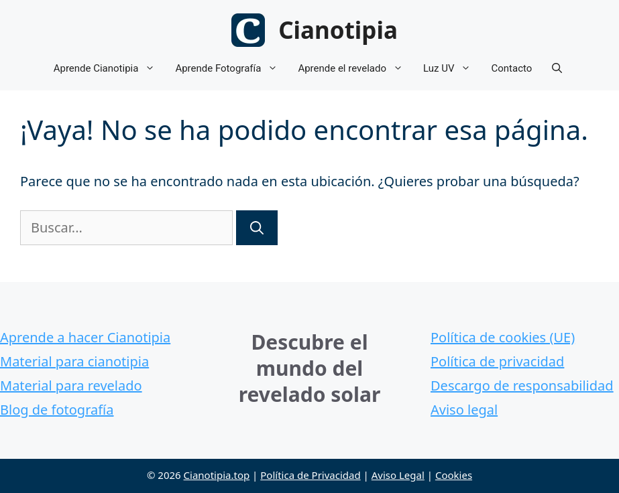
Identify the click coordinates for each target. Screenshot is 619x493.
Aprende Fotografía (231, 68)
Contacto (511, 68)
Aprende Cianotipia (110, 68)
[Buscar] (257, 227)
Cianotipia (338, 30)
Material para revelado (71, 385)
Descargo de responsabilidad (522, 385)
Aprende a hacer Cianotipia (85, 337)
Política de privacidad (497, 361)
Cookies (453, 475)
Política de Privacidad (310, 475)
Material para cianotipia (74, 361)
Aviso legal (464, 410)
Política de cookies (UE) (503, 337)
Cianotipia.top (217, 475)
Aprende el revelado (355, 68)
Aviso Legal (398, 475)
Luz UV (452, 68)
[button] (557, 68)
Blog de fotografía (56, 410)
